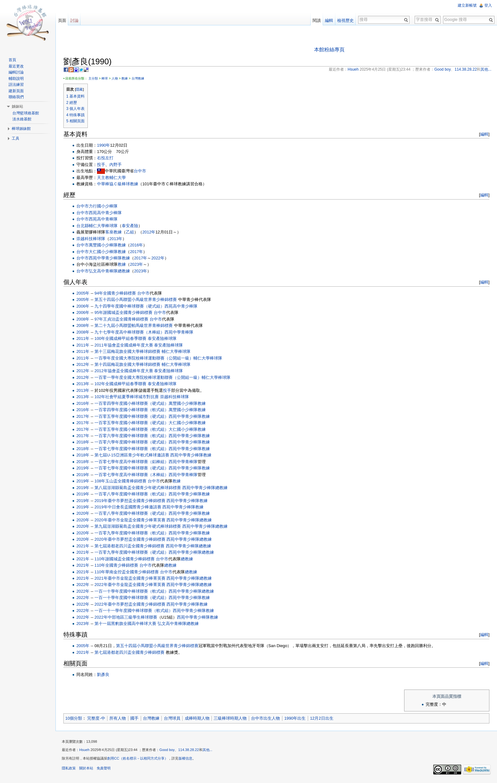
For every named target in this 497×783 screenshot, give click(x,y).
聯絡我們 (16, 97)
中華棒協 (105, 183)
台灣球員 (172, 718)
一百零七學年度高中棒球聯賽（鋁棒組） (132, 461)
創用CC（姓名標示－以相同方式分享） (137, 759)
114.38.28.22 (188, 750)
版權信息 (186, 759)
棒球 (105, 78)
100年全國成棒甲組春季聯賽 (121, 338)
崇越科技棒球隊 (91, 238)
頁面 (62, 20)
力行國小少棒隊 (103, 206)
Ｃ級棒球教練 (126, 183)
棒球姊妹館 (21, 128)
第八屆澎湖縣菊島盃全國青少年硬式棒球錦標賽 (138, 487)
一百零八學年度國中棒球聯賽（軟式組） (132, 494)
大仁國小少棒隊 (103, 251)
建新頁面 (16, 91)
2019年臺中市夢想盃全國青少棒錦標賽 (130, 500)
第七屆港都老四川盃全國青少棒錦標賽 (130, 546)
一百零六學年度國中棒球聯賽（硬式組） (132, 442)
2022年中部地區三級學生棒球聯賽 (126, 617)
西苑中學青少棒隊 (105, 258)
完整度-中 (96, 718)
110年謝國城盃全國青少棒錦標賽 (125, 559)
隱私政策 (69, 768)
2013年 (116, 238)
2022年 (158, 258)
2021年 (83, 546)
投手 (101, 164)
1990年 (103, 145)
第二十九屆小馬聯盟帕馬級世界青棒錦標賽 (134, 325)
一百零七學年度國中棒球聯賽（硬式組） (132, 468)
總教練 (124, 271)
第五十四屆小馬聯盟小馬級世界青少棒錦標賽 (136, 299)
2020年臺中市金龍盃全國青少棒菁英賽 (130, 520)
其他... (208, 750)
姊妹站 (17, 106)
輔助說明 (16, 78)
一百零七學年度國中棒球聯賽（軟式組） (132, 448)
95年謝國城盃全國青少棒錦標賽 (124, 312)
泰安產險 (130, 225)
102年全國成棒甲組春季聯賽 (121, 384)
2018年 (83, 442)
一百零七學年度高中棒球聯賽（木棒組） (132, 474)
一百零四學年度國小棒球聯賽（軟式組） (132, 409)
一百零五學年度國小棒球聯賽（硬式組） (132, 422)
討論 (74, 20)
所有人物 (118, 718)
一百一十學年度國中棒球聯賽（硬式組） (132, 597)
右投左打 (105, 158)
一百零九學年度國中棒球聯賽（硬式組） (132, 552)
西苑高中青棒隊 (103, 219)
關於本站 (87, 768)
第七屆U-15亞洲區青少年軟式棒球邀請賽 (132, 455)
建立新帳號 (467, 5)
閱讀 (317, 20)
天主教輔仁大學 (111, 177)
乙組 (130, 232)
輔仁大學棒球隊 (103, 225)
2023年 (136, 264)
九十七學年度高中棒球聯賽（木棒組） (130, 332)
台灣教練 (138, 78)
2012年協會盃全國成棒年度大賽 (124, 371)
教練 (125, 78)
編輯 (484, 134)
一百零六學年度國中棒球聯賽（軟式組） (132, 435)
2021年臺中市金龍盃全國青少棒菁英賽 (130, 578)
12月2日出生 (321, 718)
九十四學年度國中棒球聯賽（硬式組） (130, 306)
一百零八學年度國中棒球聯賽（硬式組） (132, 513)
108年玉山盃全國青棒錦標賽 (121, 481)
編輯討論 (16, 72)
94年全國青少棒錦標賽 (115, 293)
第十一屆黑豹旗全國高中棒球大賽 (126, 623)
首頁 (12, 60)
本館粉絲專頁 (329, 49)
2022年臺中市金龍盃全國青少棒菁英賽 (130, 584)
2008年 (83, 319)
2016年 (136, 245)
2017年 (136, 251)
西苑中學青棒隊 (179, 332)
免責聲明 (104, 768)
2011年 (83, 338)
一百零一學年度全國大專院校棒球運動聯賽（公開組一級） (148, 377)
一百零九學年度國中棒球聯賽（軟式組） (132, 533)
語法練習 (16, 84)
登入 (488, 5)
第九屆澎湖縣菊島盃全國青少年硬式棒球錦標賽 (138, 526)
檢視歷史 (345, 20)
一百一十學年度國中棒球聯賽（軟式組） (132, 591)
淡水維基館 (21, 119)
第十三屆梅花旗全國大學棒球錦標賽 (128, 351)
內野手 (116, 164)
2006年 (83, 306)
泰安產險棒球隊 (162, 338)
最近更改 (16, 66)
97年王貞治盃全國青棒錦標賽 (122, 319)
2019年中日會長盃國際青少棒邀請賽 (128, 507)
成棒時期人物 (197, 718)
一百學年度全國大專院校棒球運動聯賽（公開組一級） (144, 358)
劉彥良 (103, 674)
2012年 (149, 232)
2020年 (83, 513)
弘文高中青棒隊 (103, 271)
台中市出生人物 (265, 718)
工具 (15, 138)
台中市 (140, 171)
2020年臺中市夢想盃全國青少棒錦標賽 (130, 539)
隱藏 (79, 89)
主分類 (93, 78)
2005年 (83, 293)
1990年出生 (295, 718)
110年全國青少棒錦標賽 (117, 565)
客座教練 (114, 232)
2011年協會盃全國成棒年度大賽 (124, 345)
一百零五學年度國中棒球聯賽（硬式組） (132, 416)
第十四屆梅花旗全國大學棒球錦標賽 (128, 364)
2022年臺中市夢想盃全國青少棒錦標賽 (130, 604)
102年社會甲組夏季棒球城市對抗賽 (127, 396)
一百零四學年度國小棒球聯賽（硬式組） (132, 403)
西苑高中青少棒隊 (105, 212)
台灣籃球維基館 (25, 113)
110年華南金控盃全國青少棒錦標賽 (127, 572)
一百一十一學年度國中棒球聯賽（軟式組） (134, 610)
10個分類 (74, 718)
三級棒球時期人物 (230, 718)
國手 (135, 718)
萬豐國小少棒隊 (103, 245)
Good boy (167, 750)
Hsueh (85, 750)
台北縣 (83, 225)
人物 (115, 78)
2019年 (83, 468)
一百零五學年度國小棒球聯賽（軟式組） (132, 429)
